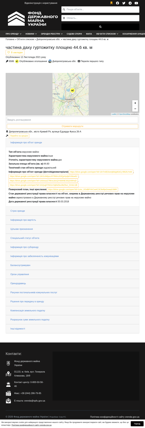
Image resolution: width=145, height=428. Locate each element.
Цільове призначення (21, 229)
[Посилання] (32, 18)
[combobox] (100, 18)
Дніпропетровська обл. (48, 39)
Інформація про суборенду (24, 247)
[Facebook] (118, 3)
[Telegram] (130, 3)
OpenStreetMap (124, 114)
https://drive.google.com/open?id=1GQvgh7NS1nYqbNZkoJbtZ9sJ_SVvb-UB (43, 185)
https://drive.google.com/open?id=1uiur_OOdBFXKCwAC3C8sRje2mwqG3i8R (82, 189)
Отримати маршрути (72, 126)
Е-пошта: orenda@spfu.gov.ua (29, 401)
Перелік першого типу (92, 61)
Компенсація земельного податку (27, 310)
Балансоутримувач (20, 265)
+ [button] (135, 103)
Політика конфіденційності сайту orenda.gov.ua (114, 417)
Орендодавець (18, 283)
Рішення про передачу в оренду (27, 301)
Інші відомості (17, 328)
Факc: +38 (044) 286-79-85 (27, 393)
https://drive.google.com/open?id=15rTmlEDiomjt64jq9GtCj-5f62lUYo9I (101, 172)
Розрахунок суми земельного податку (29, 319)
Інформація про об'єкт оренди (26, 142)
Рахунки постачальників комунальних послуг (33, 292)
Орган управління (19, 274)
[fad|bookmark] (112, 3)
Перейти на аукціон (19, 136)
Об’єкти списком (25, 39)
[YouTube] (136, 3)
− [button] (135, 109)
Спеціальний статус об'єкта (24, 238)
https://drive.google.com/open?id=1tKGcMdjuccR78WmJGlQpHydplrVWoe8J (43, 176)
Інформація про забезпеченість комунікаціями (34, 256)
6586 (11, 61)
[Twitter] (124, 3)
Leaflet (114, 114)
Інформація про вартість (23, 220)
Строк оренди (17, 211)
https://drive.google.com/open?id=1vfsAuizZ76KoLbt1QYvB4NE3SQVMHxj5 (43, 181)
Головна (10, 39)
